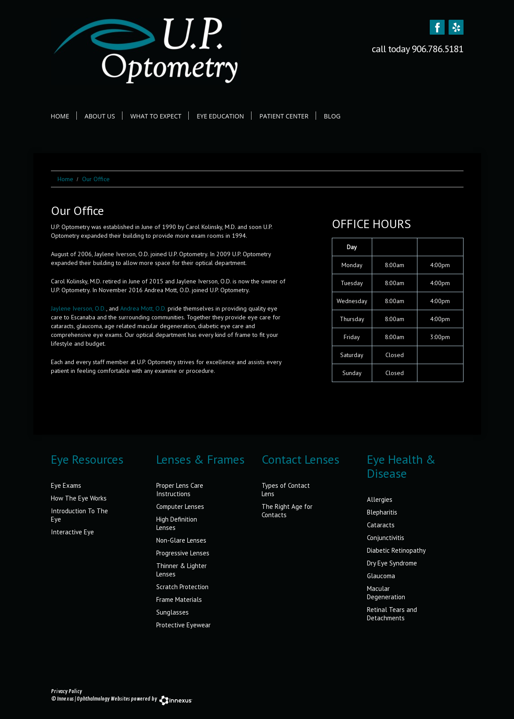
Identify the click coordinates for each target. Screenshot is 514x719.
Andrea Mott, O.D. (143, 308)
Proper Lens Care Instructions (179, 489)
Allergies (379, 499)
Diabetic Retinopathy (396, 550)
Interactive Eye (72, 532)
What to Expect (155, 116)
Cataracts (381, 525)
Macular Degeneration (386, 592)
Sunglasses (172, 612)
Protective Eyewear (183, 625)
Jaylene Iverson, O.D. (78, 308)
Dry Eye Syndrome (392, 563)
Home (60, 116)
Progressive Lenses (182, 553)
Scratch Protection (182, 587)
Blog (332, 116)
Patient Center (284, 116)
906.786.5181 (438, 49)
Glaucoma (381, 576)
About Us (100, 116)
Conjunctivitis (385, 537)
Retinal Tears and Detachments (392, 613)
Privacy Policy (66, 691)
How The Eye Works (79, 498)
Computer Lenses (180, 506)
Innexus (65, 699)
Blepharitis (382, 512)
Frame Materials (179, 599)
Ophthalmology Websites (103, 699)
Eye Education (220, 116)
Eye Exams (66, 485)
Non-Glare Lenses (181, 540)
